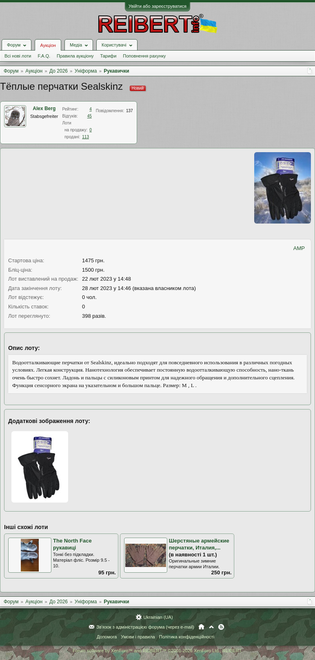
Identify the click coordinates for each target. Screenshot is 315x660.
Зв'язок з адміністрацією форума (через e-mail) (145, 627)
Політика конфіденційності (186, 636)
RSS (221, 627)
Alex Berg (44, 108)
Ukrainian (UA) (158, 617)
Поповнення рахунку (144, 55)
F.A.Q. (44, 55)
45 (89, 116)
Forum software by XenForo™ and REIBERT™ (157, 650)
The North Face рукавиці (72, 544)
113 (85, 137)
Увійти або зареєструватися (157, 6)
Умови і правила (138, 636)
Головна (201, 627)
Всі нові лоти (17, 55)
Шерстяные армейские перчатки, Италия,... (199, 544)
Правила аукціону (75, 55)
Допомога (107, 636)
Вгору (211, 627)
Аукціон (47, 45)
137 (129, 111)
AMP (299, 248)
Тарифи (108, 55)
